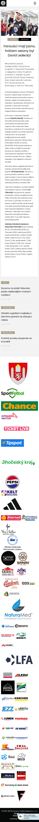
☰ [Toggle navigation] (34, 3)
